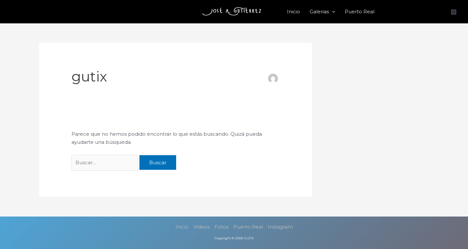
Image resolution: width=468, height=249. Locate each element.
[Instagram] (454, 12)
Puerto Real (359, 11)
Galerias (322, 11)
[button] (332, 11)
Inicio (293, 11)
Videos (201, 227)
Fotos (221, 227)
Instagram (280, 227)
